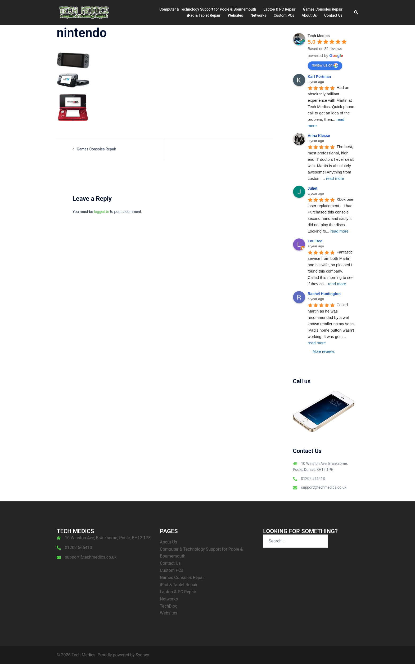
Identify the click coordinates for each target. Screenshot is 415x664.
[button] (356, 12)
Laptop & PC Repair (279, 9)
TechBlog (168, 606)
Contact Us (333, 15)
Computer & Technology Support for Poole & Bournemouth (207, 9)
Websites (235, 15)
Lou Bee (315, 241)
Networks (258, 15)
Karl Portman (319, 76)
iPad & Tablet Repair (203, 15)
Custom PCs (284, 15)
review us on (325, 65)
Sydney (142, 654)
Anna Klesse (319, 135)
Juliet (313, 188)
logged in (101, 212)
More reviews (324, 351)
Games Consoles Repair (322, 9)
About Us (309, 15)
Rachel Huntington (324, 294)
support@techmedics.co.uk (323, 487)
